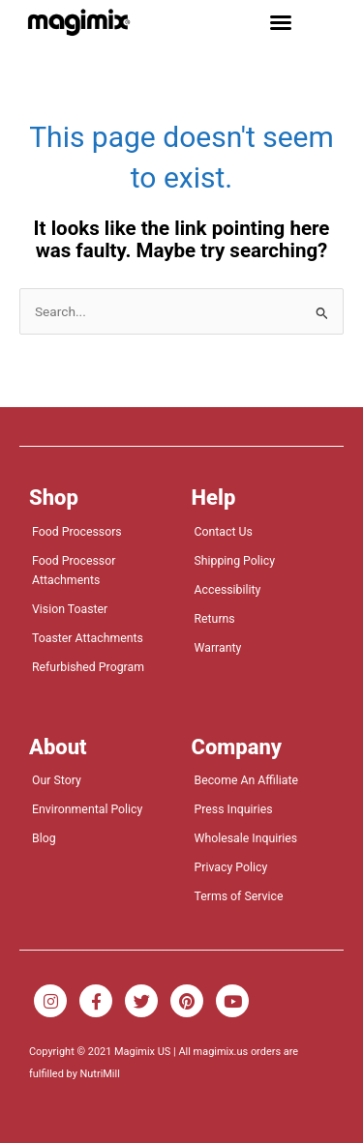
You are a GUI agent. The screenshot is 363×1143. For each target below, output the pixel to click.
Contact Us (224, 532)
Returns (215, 619)
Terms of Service (239, 896)
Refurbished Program (88, 667)
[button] (280, 22)
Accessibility (228, 590)
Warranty (218, 648)
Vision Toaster (69, 609)
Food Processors (77, 532)
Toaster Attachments (87, 638)
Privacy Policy (231, 867)
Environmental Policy (87, 809)
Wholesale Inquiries (246, 838)
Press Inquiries (234, 809)
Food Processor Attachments (73, 570)
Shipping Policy (235, 561)
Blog (44, 838)
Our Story (56, 780)
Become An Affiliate (247, 780)
